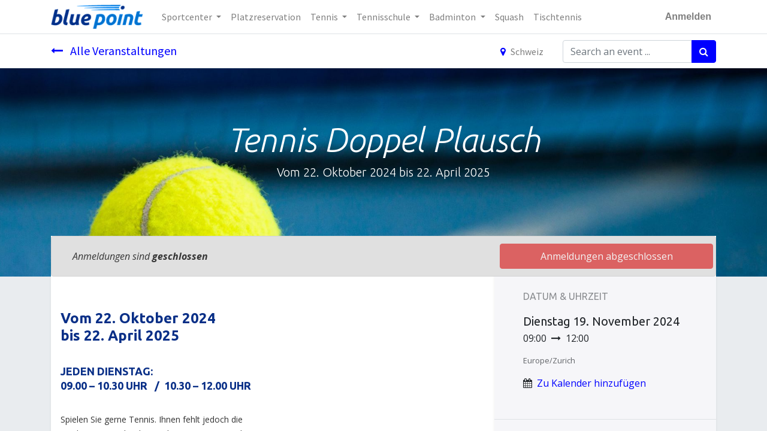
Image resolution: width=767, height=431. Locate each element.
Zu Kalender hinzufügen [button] (591, 383)
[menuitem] (266, 17)
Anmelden (688, 16)
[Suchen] (703, 51)
